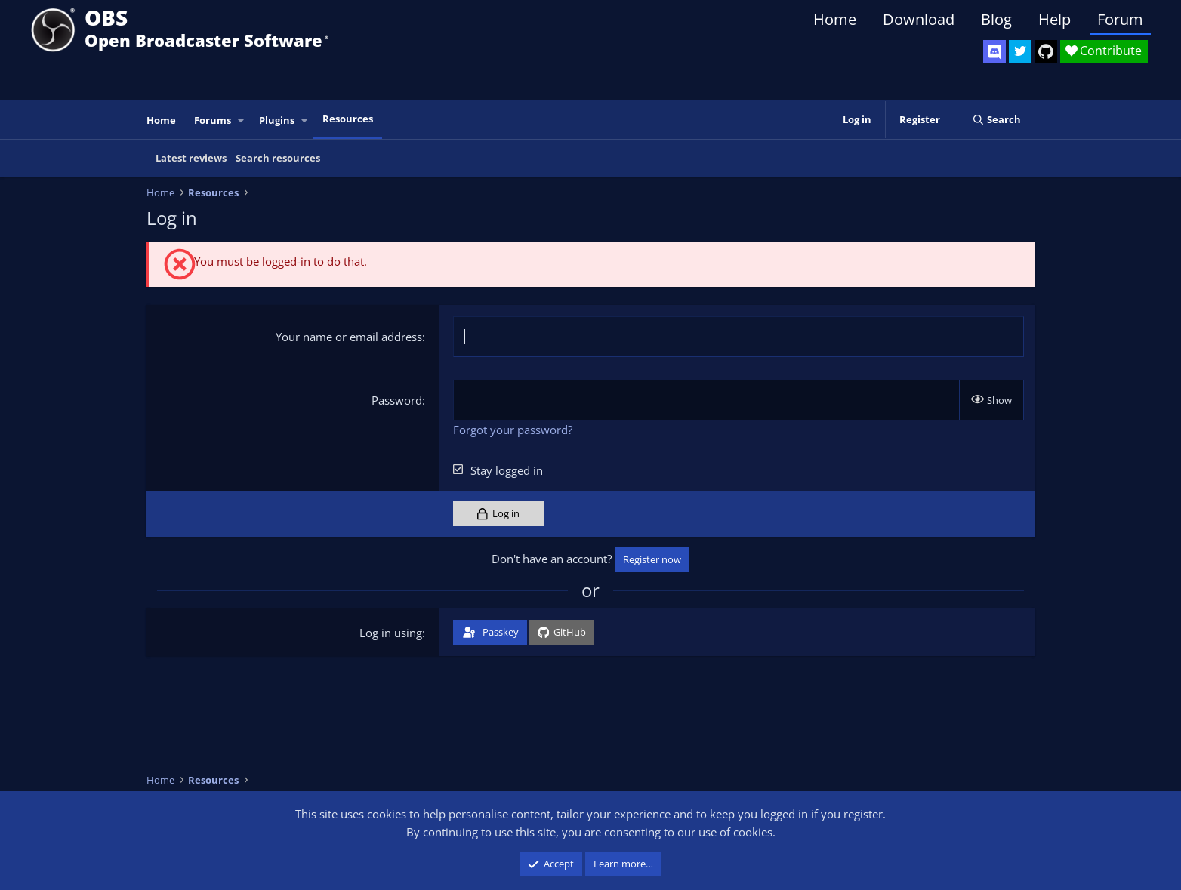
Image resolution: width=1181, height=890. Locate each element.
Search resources (278, 158)
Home (834, 19)
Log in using (390, 632)
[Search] (996, 119)
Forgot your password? (512, 429)
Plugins (276, 120)
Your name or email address (349, 336)
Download (918, 19)
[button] (242, 120)
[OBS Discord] (994, 51)
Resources (347, 118)
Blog (996, 19)
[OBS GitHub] (1046, 51)
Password (397, 400)
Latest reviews (191, 158)
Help (1054, 19)
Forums (212, 120)
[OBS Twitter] (1020, 51)
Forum (1120, 19)
